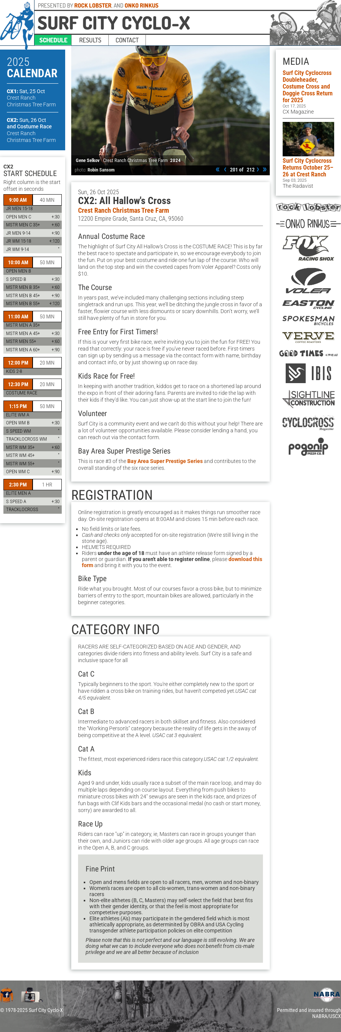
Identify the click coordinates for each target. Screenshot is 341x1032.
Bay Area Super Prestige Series (165, 461)
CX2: (26, 120)
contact (127, 40)
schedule (53, 40)
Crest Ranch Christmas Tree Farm (123, 210)
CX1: (26, 91)
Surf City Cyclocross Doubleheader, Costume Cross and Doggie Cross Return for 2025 (308, 86)
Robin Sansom (101, 170)
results (90, 40)
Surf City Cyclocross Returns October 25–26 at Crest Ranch (308, 167)
